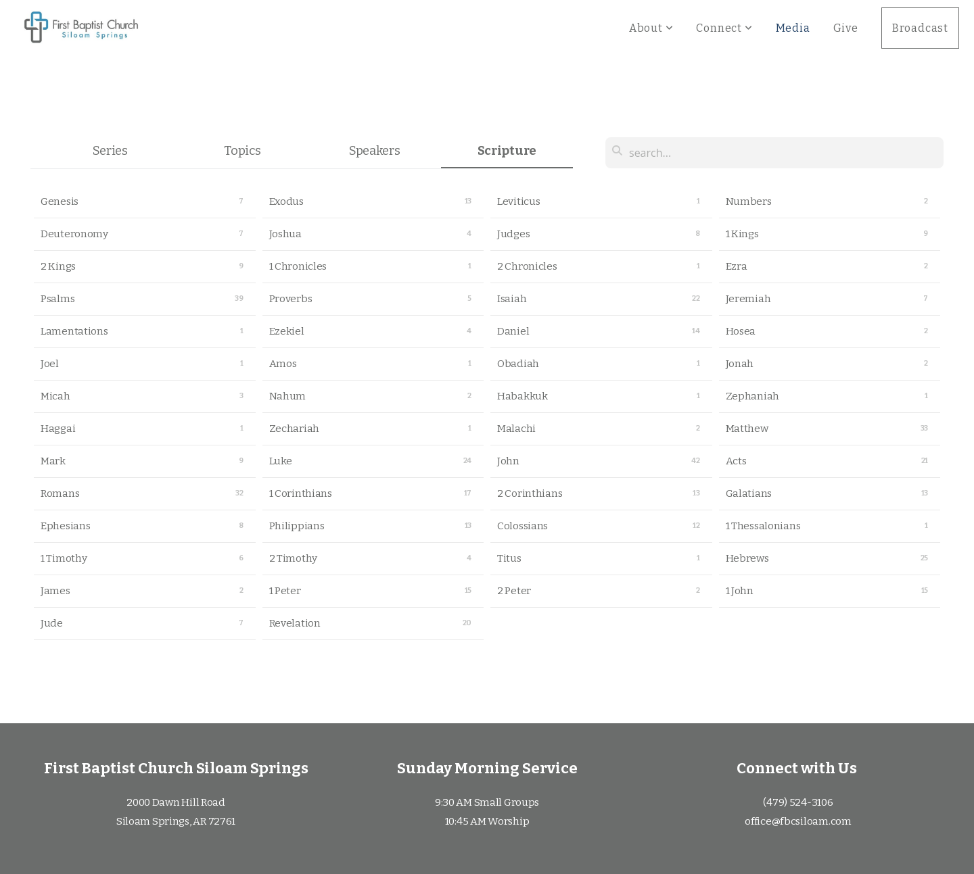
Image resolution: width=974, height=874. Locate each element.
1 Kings (742, 234)
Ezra (736, 266)
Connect (724, 28)
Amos (283, 364)
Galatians (749, 493)
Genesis (59, 201)
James (55, 591)
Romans (60, 493)
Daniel (513, 331)
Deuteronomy (74, 234)
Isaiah (511, 299)
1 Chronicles (298, 266)
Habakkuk (522, 396)
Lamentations (74, 331)
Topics (242, 150)
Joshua (285, 234)
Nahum (287, 396)
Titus (509, 558)
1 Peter (285, 591)
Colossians (522, 526)
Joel (50, 364)
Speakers (374, 150)
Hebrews (747, 558)
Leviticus (518, 201)
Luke (280, 461)
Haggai (58, 428)
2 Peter (514, 591)
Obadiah (518, 364)
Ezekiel (286, 331)
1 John (739, 591)
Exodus (286, 201)
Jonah (740, 364)
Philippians (297, 526)
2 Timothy (293, 558)
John (508, 461)
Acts (736, 461)
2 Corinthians (529, 493)
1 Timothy (64, 558)
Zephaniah (752, 396)
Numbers (749, 201)
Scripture (507, 150)
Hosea (741, 331)
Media (793, 28)
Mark (53, 461)
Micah (55, 396)
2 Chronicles (527, 266)
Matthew (747, 428)
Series (110, 150)
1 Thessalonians (763, 526)
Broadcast (920, 28)
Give (845, 28)
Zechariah (294, 428)
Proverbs (290, 299)
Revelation (295, 623)
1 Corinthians (300, 493)
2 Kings (58, 266)
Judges (513, 234)
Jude (52, 623)
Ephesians (65, 526)
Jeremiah (748, 299)
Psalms (57, 299)
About (651, 28)
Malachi (516, 428)
